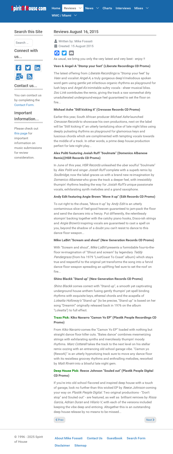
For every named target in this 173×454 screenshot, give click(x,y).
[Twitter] (28, 68)
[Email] (19, 77)
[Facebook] (18, 68)
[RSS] (29, 77)
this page (20, 133)
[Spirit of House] (28, 9)
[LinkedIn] (37, 68)
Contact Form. (24, 105)
